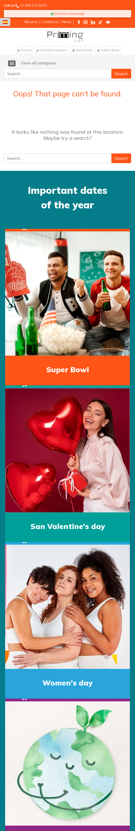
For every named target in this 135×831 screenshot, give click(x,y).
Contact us (50, 22)
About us (31, 22)
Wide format (82, 50)
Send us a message (67, 14)
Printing (24, 50)
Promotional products (51, 50)
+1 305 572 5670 (33, 5)
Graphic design (108, 50)
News (66, 22)
